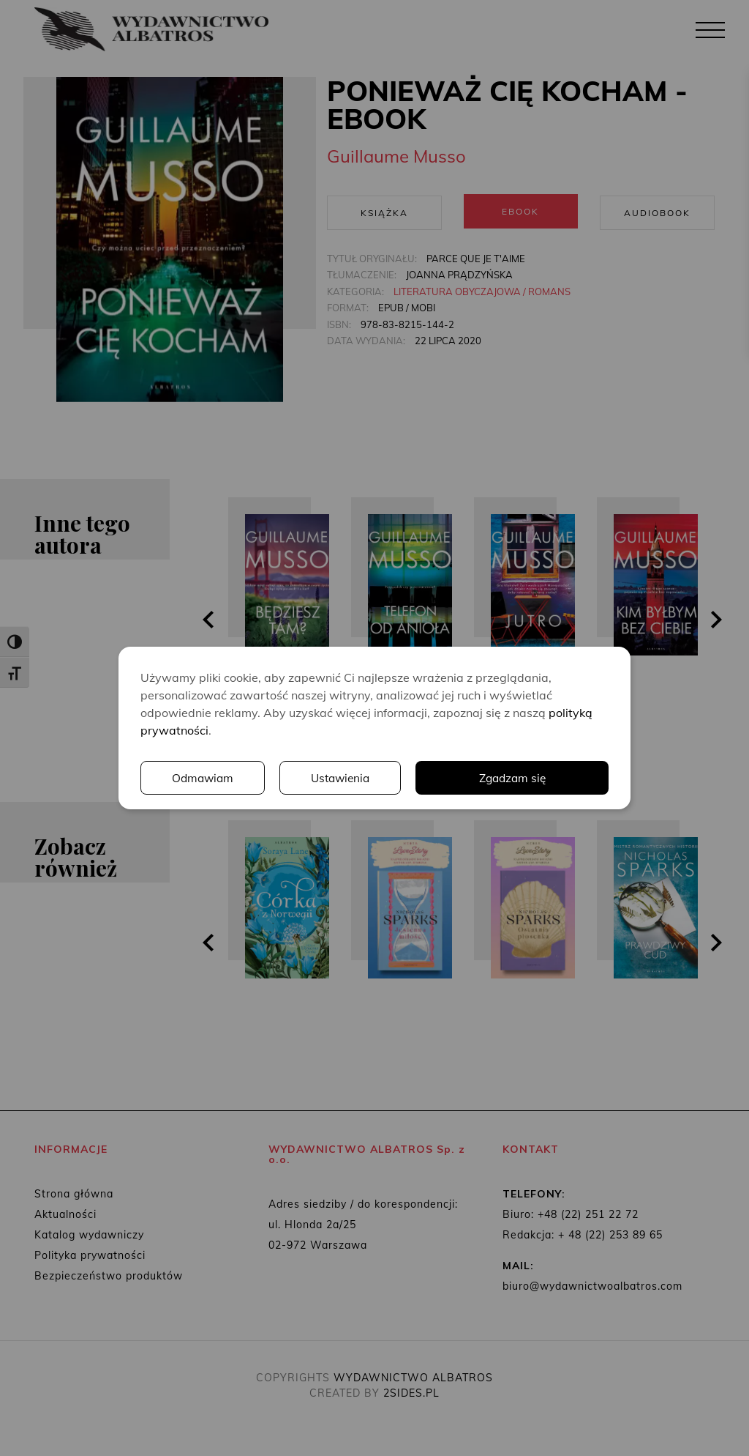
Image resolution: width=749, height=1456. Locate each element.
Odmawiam (203, 777)
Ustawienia (342, 777)
